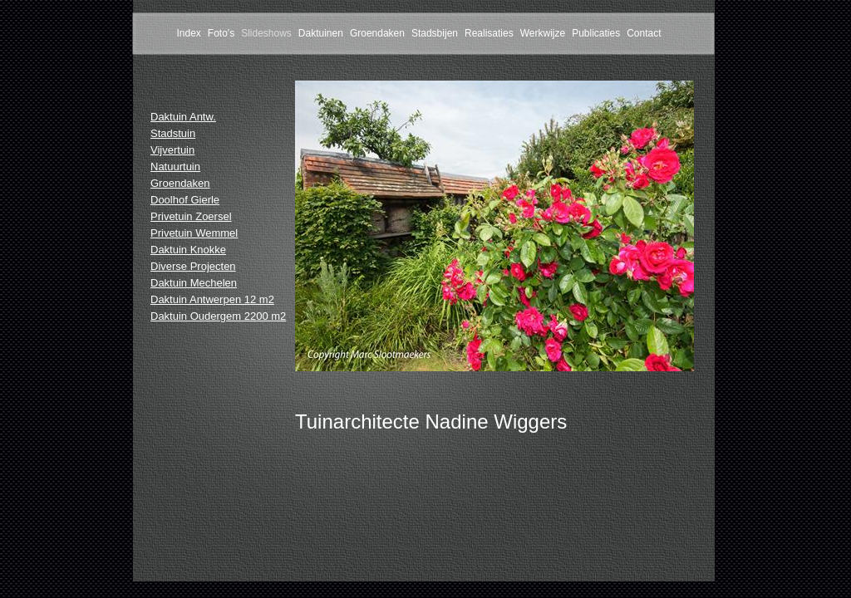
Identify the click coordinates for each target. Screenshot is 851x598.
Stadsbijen (434, 33)
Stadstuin (172, 133)
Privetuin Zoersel (191, 216)
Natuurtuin (175, 166)
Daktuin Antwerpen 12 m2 (212, 299)
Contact (644, 33)
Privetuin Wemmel (194, 233)
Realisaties (489, 33)
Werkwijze (542, 33)
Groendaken (377, 33)
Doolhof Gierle (184, 200)
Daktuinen (320, 33)
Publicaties (596, 33)
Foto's (221, 33)
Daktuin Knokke (188, 249)
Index (188, 33)
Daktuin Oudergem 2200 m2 (218, 316)
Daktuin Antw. (183, 116)
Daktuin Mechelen (193, 283)
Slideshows (266, 33)
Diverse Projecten (193, 266)
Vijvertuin (172, 150)
